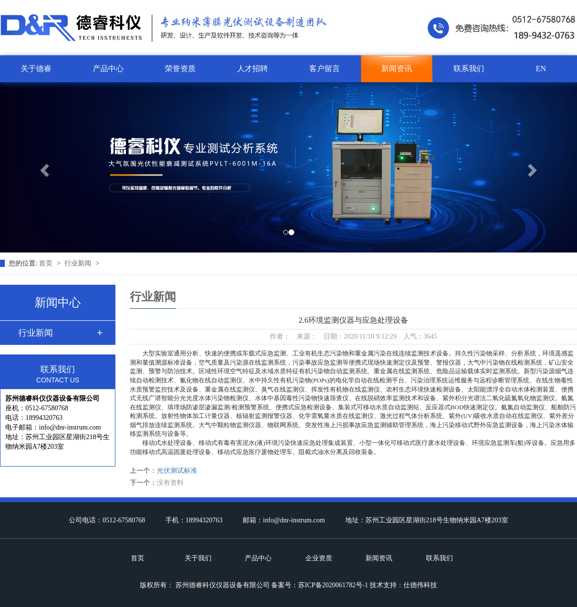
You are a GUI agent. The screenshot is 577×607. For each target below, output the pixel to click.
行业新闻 (78, 263)
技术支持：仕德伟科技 (403, 585)
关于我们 (198, 558)
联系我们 (468, 68)
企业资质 (318, 558)
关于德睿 (36, 68)
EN (541, 68)
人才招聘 (252, 68)
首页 (46, 263)
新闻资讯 (396, 68)
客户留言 (324, 68)
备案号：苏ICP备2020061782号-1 (319, 585)
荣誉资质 (180, 68)
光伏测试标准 (177, 470)
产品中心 (108, 68)
